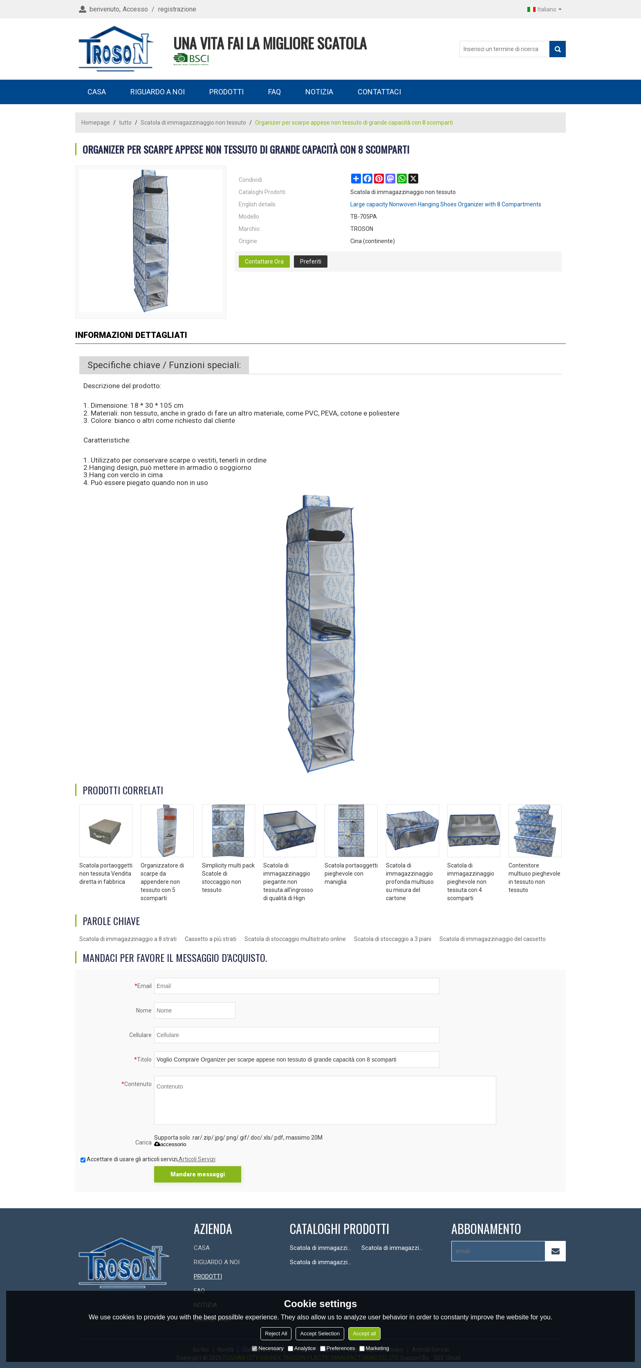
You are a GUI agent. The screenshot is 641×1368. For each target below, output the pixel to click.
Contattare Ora (264, 261)
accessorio (170, 1144)
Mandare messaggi (197, 1174)
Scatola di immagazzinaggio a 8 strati (128, 939)
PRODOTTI (226, 91)
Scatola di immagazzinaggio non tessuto (193, 122)
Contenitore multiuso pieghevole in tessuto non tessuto (534, 877)
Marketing (374, 1348)
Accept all (364, 1333)
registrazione (177, 9)
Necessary (267, 1348)
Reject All (276, 1333)
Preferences (337, 1348)
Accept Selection (320, 1333)
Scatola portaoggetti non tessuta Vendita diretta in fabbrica (105, 873)
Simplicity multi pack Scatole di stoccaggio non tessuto (228, 877)
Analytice (302, 1348)
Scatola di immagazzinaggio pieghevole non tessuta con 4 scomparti (470, 881)
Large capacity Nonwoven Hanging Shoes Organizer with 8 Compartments (445, 204)
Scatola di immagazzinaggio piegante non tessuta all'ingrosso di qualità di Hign (288, 881)
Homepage (95, 122)
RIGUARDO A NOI (157, 91)
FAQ (274, 91)
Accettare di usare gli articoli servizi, (148, 1159)
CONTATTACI (379, 91)
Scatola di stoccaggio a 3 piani (392, 939)
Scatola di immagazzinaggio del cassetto (492, 939)
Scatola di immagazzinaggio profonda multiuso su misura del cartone (410, 881)
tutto (125, 122)
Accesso (135, 9)
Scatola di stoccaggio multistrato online (295, 939)
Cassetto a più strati (210, 939)
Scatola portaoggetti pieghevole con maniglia (351, 873)
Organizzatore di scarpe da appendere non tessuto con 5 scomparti (162, 881)
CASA (96, 91)
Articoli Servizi (197, 1159)
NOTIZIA (319, 91)
